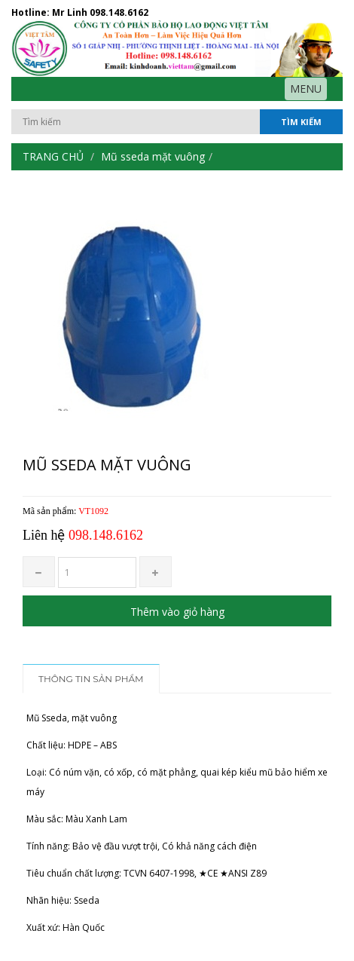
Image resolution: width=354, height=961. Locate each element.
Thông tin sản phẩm (91, 678)
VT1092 (93, 511)
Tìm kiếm (301, 121)
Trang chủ (53, 156)
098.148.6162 (119, 12)
